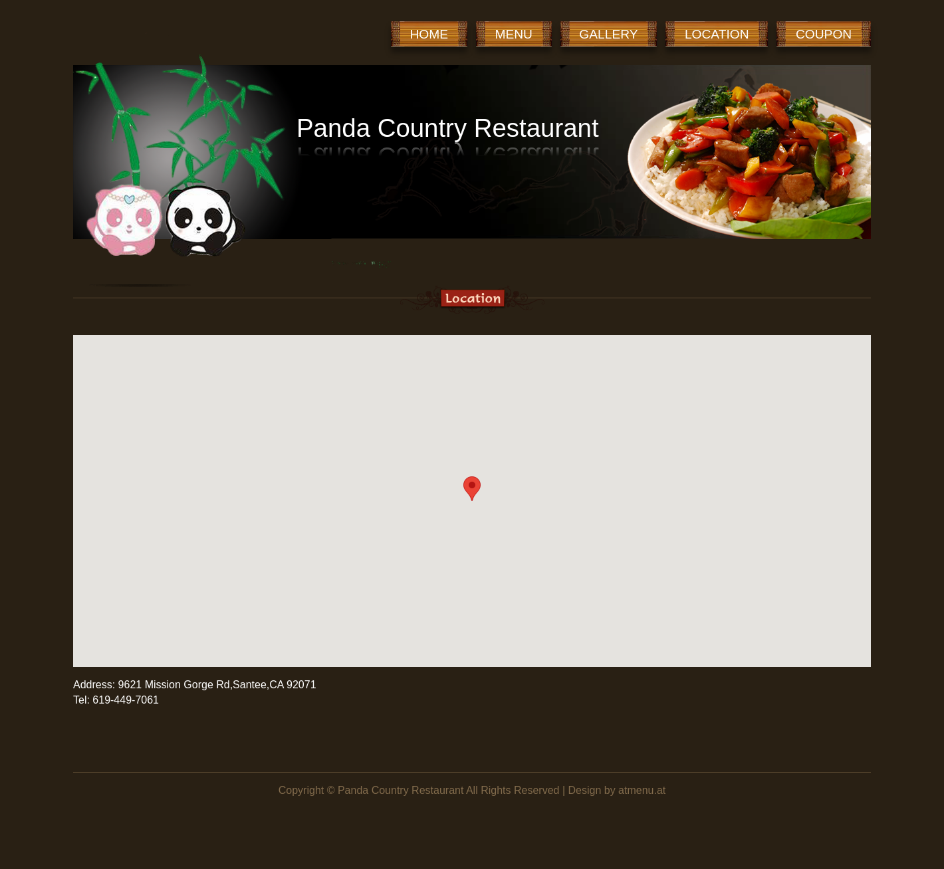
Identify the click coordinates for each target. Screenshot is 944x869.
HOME (429, 34)
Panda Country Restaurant (400, 790)
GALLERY (608, 34)
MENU (513, 34)
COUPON (824, 34)
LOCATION (717, 34)
